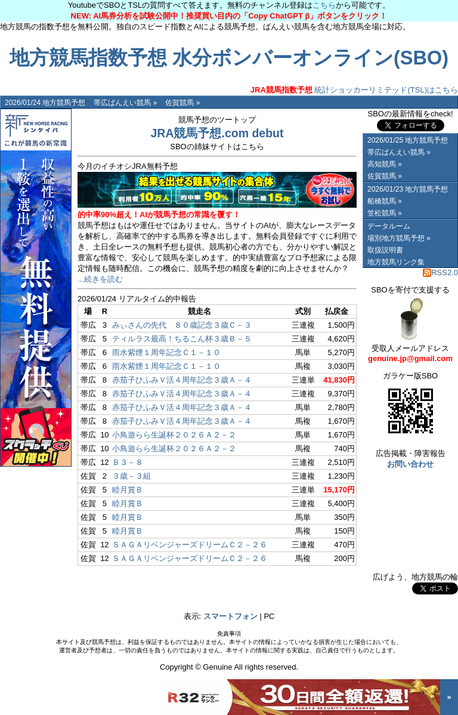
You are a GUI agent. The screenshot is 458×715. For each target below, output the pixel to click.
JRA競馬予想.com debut (216, 133)
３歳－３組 (131, 475)
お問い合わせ (410, 464)
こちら (324, 5)
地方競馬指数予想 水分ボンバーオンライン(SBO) (229, 58)
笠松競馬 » (384, 213)
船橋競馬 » (384, 201)
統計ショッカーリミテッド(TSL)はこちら (354, 89)
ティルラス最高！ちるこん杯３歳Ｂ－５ (182, 338)
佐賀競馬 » (182, 102)
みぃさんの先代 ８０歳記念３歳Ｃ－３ (182, 324)
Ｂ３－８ (127, 462)
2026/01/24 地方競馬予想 (45, 102)
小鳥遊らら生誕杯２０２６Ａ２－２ (174, 434)
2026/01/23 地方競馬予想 (407, 189)
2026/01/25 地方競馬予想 (407, 140)
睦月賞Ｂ (127, 489)
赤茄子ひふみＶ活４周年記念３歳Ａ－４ (182, 379)
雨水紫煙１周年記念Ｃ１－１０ (166, 352)
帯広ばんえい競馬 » (125, 102)
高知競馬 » (384, 164)
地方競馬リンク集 (396, 262)
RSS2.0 (440, 272)
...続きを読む (100, 279)
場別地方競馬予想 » (399, 238)
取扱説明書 (385, 250)
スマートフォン (230, 616)
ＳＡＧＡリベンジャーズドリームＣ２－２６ (189, 544)
